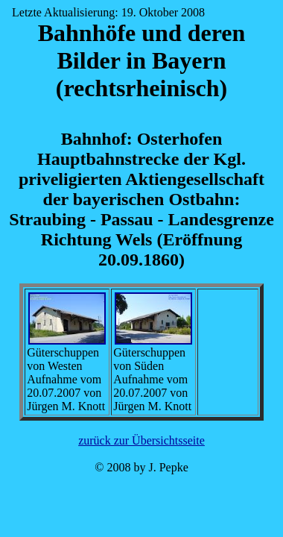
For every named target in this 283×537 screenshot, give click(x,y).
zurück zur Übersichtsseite (141, 440)
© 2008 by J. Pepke (141, 467)
